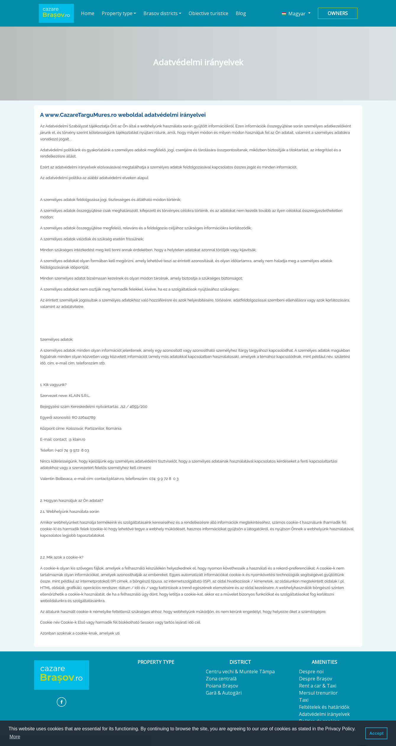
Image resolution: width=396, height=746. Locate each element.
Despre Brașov (315, 678)
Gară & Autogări (224, 693)
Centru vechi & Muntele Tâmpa (240, 671)
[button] (296, 13)
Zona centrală (221, 678)
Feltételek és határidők (324, 707)
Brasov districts (160, 13)
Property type (117, 13)
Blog (241, 13)
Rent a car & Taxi (317, 685)
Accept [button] (376, 733)
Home (88, 13)
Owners (338, 13)
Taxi (303, 700)
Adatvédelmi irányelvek (324, 714)
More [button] (14, 736)
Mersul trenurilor (318, 693)
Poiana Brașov (222, 685)
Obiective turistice (208, 13)
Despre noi (311, 671)
